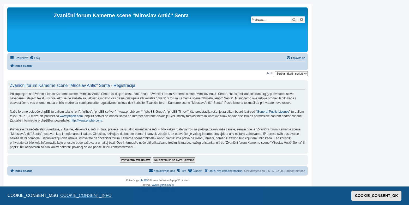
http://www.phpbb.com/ (86, 120)
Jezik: (270, 73)
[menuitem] (35, 58)
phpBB (144, 180)
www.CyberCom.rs (163, 185)
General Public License (273, 111)
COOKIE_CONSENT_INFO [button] (85, 195)
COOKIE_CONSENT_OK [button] (376, 196)
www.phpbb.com (71, 116)
